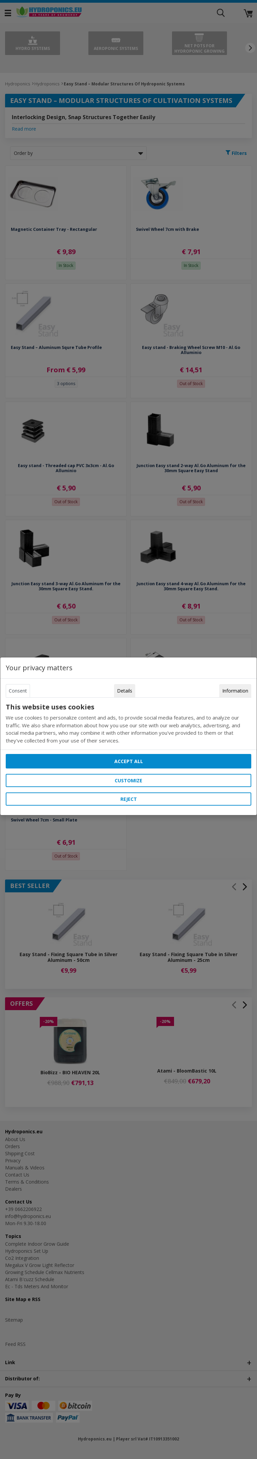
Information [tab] (235, 690)
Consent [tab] (18, 690)
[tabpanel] (128, 723)
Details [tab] (124, 690)
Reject (128, 799)
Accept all (128, 761)
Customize (128, 780)
